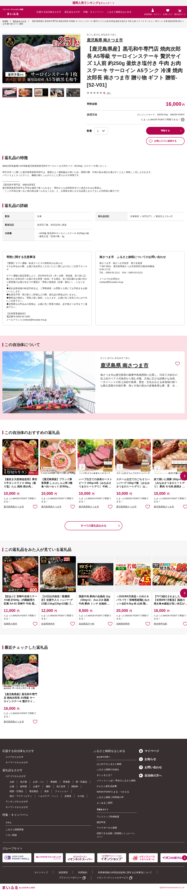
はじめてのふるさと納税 (109, 764)
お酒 (12, 786)
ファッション (61, 791)
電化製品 (33, 791)
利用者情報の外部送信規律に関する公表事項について (125, 872)
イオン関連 (11, 835)
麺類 (48, 786)
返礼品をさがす (72, 12)
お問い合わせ (150, 767)
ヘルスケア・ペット (48, 796)
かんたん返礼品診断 (107, 786)
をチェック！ (92, 3)
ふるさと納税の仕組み (108, 769)
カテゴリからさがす (16, 776)
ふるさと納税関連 (15, 829)
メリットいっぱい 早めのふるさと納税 (116, 780)
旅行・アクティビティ (21, 796)
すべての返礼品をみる (93, 525)
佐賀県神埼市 (48, 623)
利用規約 (82, 872)
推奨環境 (63, 872)
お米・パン (38, 781)
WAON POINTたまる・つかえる (113, 791)
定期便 (67, 796)
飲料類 (23, 786)
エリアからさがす (15, 757)
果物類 (53, 781)
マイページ (149, 751)
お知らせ (147, 759)
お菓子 (36, 786)
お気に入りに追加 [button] (35, 506)
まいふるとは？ (104, 775)
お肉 (12, 781)
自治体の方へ (150, 775)
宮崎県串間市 (123, 623)
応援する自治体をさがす (49, 12)
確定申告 (101, 822)
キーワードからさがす (17, 762)
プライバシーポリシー (70, 877)
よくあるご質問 (104, 803)
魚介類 (23, 781)
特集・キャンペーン (93, 12)
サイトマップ (41, 872)
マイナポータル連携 (107, 827)
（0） (108, 93)
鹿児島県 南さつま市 (105, 40)
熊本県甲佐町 (160, 623)
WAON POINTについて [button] (183, 120)
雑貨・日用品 (16, 791)
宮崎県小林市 (10, 623)
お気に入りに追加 (177, 363)
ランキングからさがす (17, 801)
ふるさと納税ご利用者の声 (110, 797)
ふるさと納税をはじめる (119, 12)
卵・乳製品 (81, 781)
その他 (80, 796)
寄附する (165, 130)
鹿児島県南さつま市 (14, 506)
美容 (46, 791)
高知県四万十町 (86, 623)
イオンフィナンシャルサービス (112, 877)
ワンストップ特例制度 (108, 816)
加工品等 (60, 786)
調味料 (74, 786)
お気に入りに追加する (163, 141)
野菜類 (66, 781)
